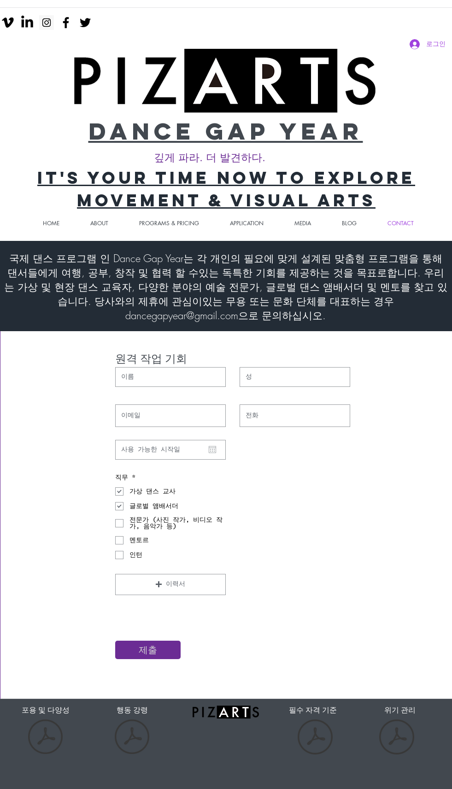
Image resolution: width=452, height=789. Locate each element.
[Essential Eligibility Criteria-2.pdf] (315, 738)
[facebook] (66, 22)
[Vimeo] (7, 22)
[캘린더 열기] (212, 449)
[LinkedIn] (27, 22)
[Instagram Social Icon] (46, 22)
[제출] (148, 650)
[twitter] (85, 22)
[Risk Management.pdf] (397, 738)
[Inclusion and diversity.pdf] (45, 738)
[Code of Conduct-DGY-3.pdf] (132, 738)
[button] (170, 584)
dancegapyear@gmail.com (181, 315)
